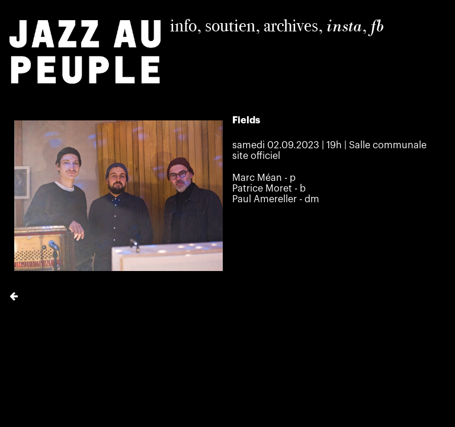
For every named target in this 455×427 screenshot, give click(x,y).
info (183, 25)
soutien (230, 25)
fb (377, 26)
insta (344, 26)
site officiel (256, 156)
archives (291, 25)
